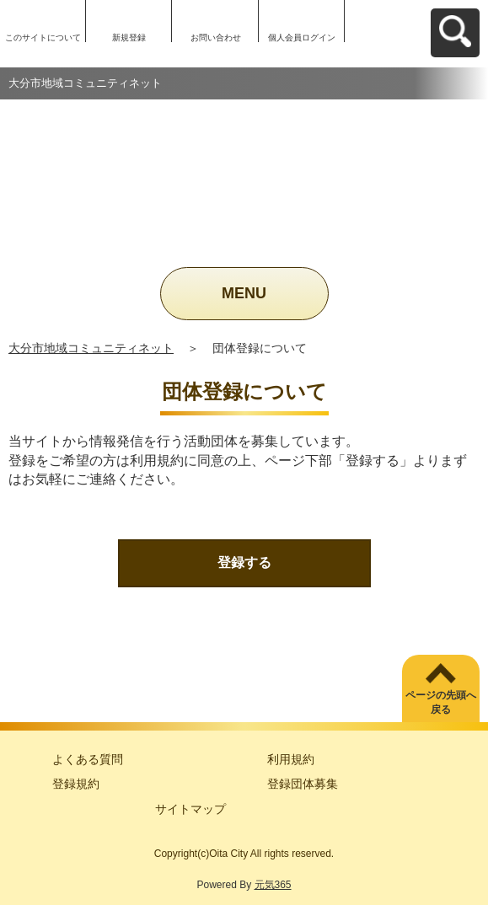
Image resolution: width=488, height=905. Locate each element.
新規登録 (129, 37)
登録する (244, 562)
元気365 (273, 885)
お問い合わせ (215, 37)
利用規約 (290, 759)
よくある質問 (87, 759)
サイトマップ (190, 809)
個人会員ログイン (301, 37)
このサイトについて (43, 37)
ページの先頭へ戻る (440, 702)
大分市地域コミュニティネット (91, 348)
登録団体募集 (302, 783)
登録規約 (75, 783)
